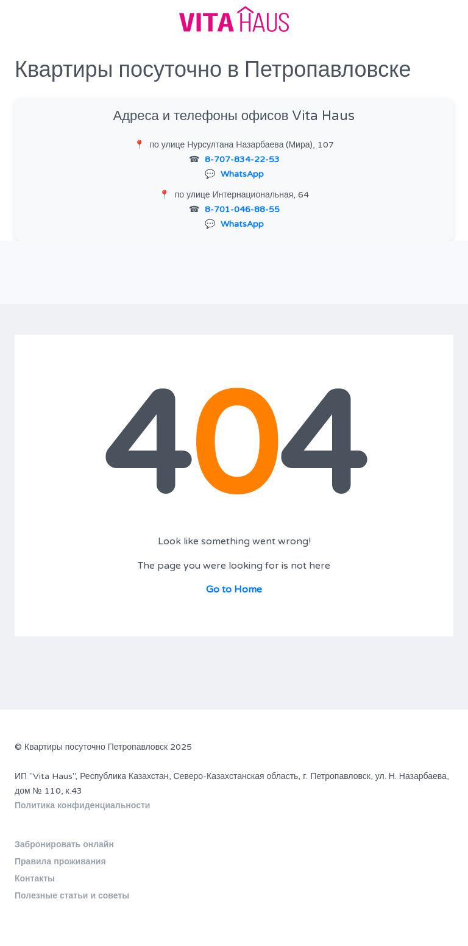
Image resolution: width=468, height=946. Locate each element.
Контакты (35, 878)
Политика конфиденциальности (82, 805)
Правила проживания (60, 861)
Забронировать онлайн (64, 844)
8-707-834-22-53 (242, 159)
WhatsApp (242, 174)
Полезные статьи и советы (72, 896)
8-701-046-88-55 (242, 209)
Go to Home (234, 589)
